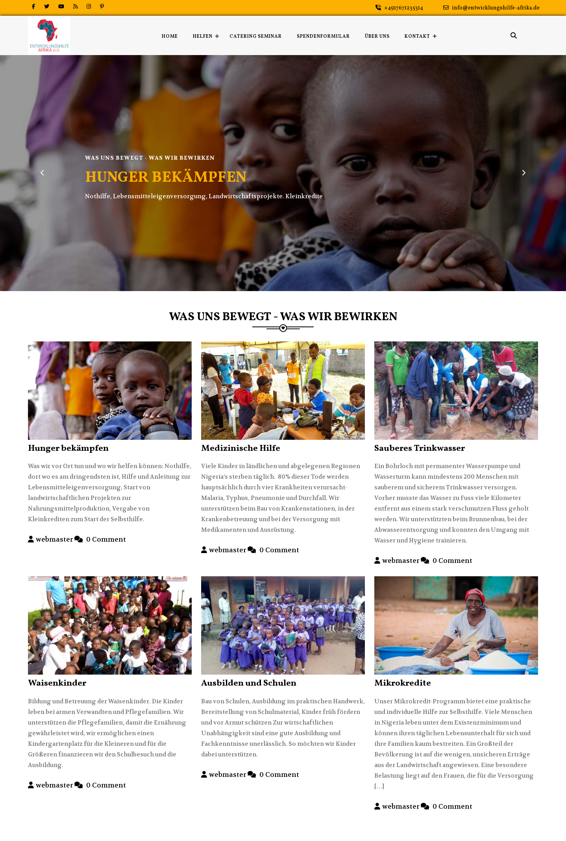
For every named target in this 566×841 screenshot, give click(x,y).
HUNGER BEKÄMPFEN (165, 178)
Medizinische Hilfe (240, 449)
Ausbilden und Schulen (248, 683)
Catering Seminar (255, 36)
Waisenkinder (57, 683)
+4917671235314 (399, 8)
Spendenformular (323, 36)
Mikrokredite (402, 683)
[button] (42, 173)
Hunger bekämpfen (68, 449)
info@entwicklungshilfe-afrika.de (491, 8)
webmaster (54, 539)
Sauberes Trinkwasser (419, 449)
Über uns (377, 36)
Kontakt (417, 36)
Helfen (203, 36)
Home (170, 36)
